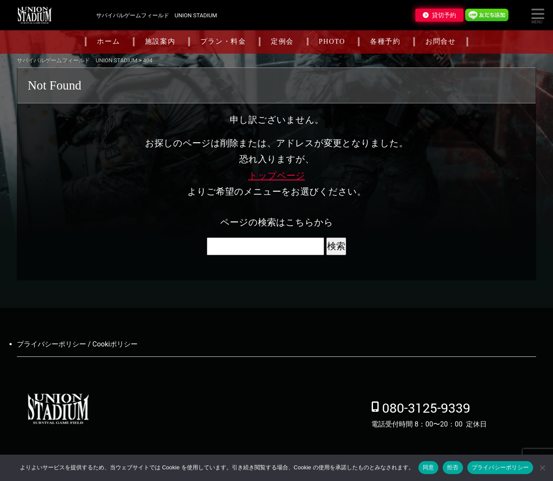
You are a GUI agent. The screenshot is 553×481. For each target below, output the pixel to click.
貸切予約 (444, 15)
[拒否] (542, 467)
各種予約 (385, 41)
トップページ (276, 175)
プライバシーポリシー (500, 467)
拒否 (453, 467)
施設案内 (160, 41)
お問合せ (440, 41)
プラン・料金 (223, 41)
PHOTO (332, 41)
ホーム (108, 41)
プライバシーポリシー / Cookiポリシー (77, 344)
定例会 (282, 41)
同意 (428, 467)
